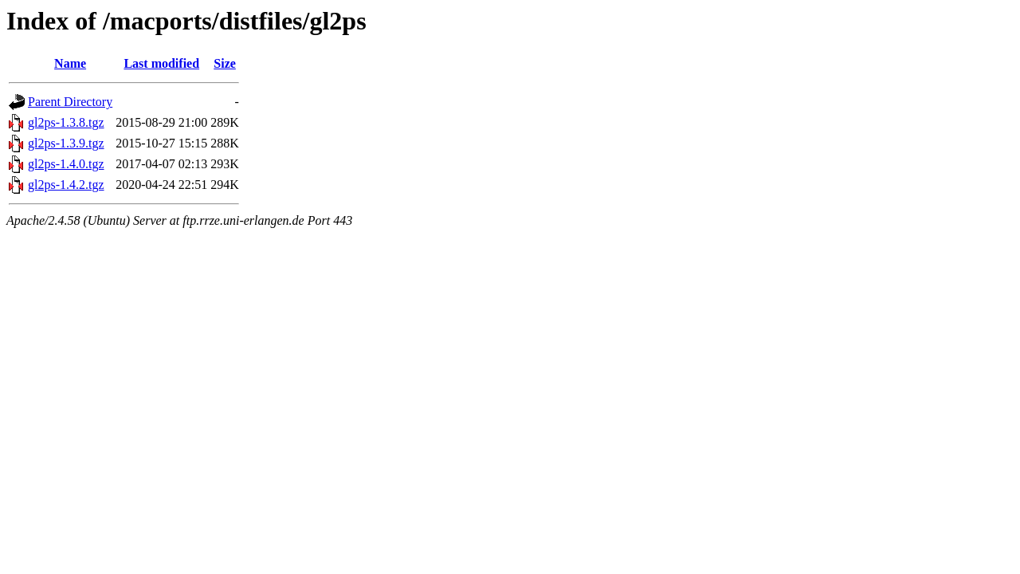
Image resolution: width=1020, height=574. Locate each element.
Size (225, 63)
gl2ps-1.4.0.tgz (66, 164)
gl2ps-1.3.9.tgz (66, 143)
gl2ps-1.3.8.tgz (66, 122)
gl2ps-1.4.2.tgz (66, 184)
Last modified (161, 63)
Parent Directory (70, 101)
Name (70, 63)
